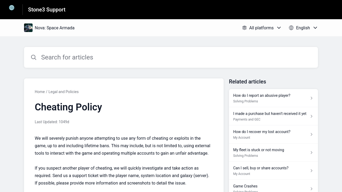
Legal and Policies (63, 92)
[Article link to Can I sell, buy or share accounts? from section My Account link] (273, 171)
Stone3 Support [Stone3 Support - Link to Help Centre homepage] (46, 9)
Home (40, 92)
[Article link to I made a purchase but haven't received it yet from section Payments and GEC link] (273, 116)
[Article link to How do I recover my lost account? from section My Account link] (273, 134)
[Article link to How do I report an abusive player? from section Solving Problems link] (273, 98)
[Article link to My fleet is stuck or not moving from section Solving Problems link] (273, 152)
